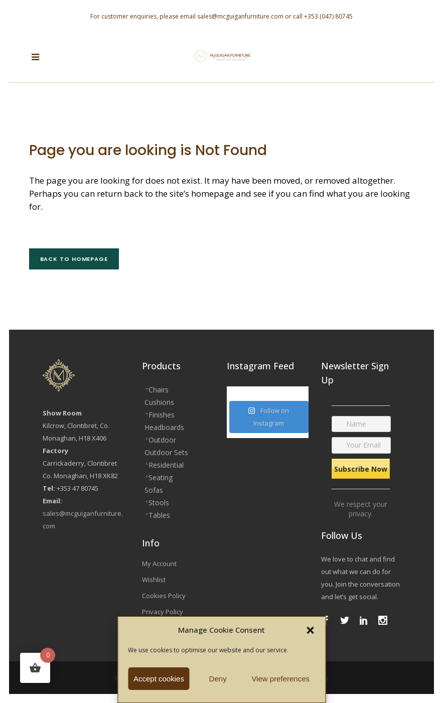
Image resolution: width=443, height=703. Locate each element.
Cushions (159, 402)
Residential (166, 465)
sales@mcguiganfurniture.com (240, 16)
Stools (159, 502)
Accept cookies (158, 678)
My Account (159, 563)
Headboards (164, 427)
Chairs (159, 389)
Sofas (153, 490)
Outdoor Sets (166, 452)
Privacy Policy (162, 611)
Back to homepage (74, 259)
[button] (310, 630)
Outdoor (162, 440)
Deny (218, 678)
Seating (161, 477)
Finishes (162, 414)
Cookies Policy (164, 595)
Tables (159, 515)
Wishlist (154, 579)
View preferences (280, 678)
